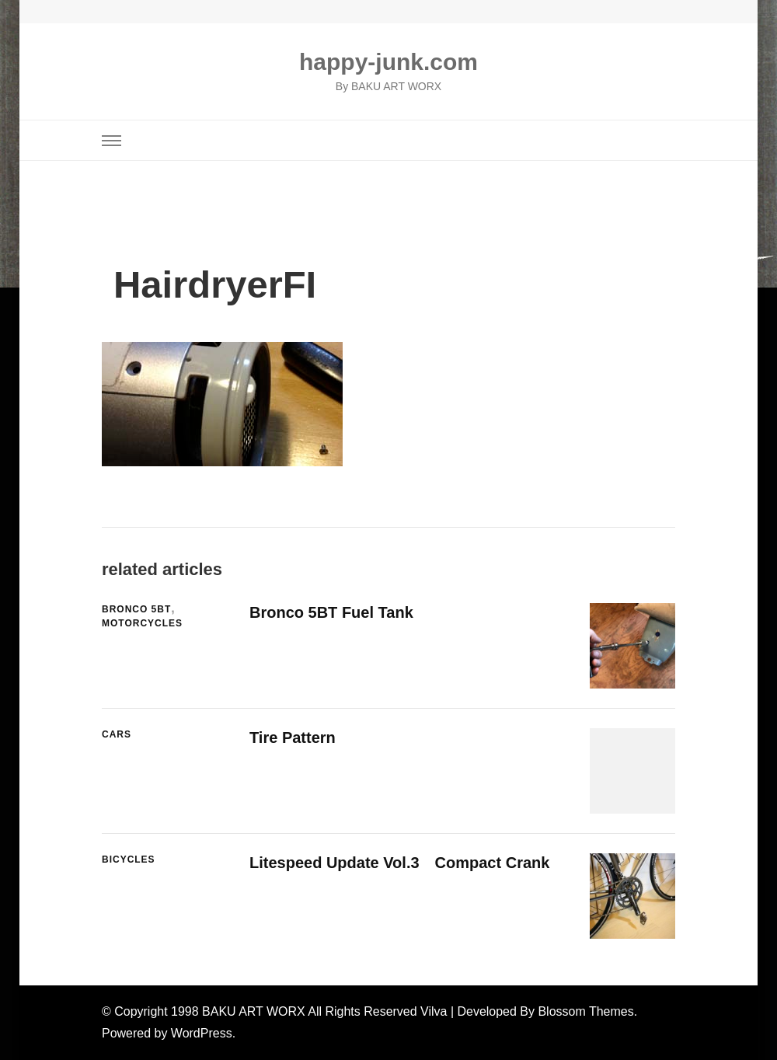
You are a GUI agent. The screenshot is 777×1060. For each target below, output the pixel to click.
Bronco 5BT (136, 609)
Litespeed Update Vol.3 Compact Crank (399, 862)
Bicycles (128, 859)
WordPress (201, 1033)
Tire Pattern (292, 737)
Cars (116, 734)
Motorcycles (142, 623)
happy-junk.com (388, 62)
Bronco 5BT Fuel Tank (331, 612)
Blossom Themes (585, 1011)
